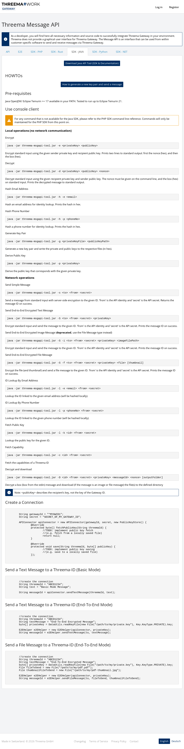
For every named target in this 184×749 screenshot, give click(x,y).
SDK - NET (121, 51)
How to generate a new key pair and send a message (92, 84)
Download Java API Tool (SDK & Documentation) (92, 63)
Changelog (80, 741)
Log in (158, 7)
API (8, 51)
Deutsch (176, 741)
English (164, 741)
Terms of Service (98, 741)
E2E (20, 51)
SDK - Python (99, 51)
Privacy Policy (118, 741)
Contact (134, 741)
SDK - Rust (57, 51)
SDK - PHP (37, 51)
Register (174, 7)
